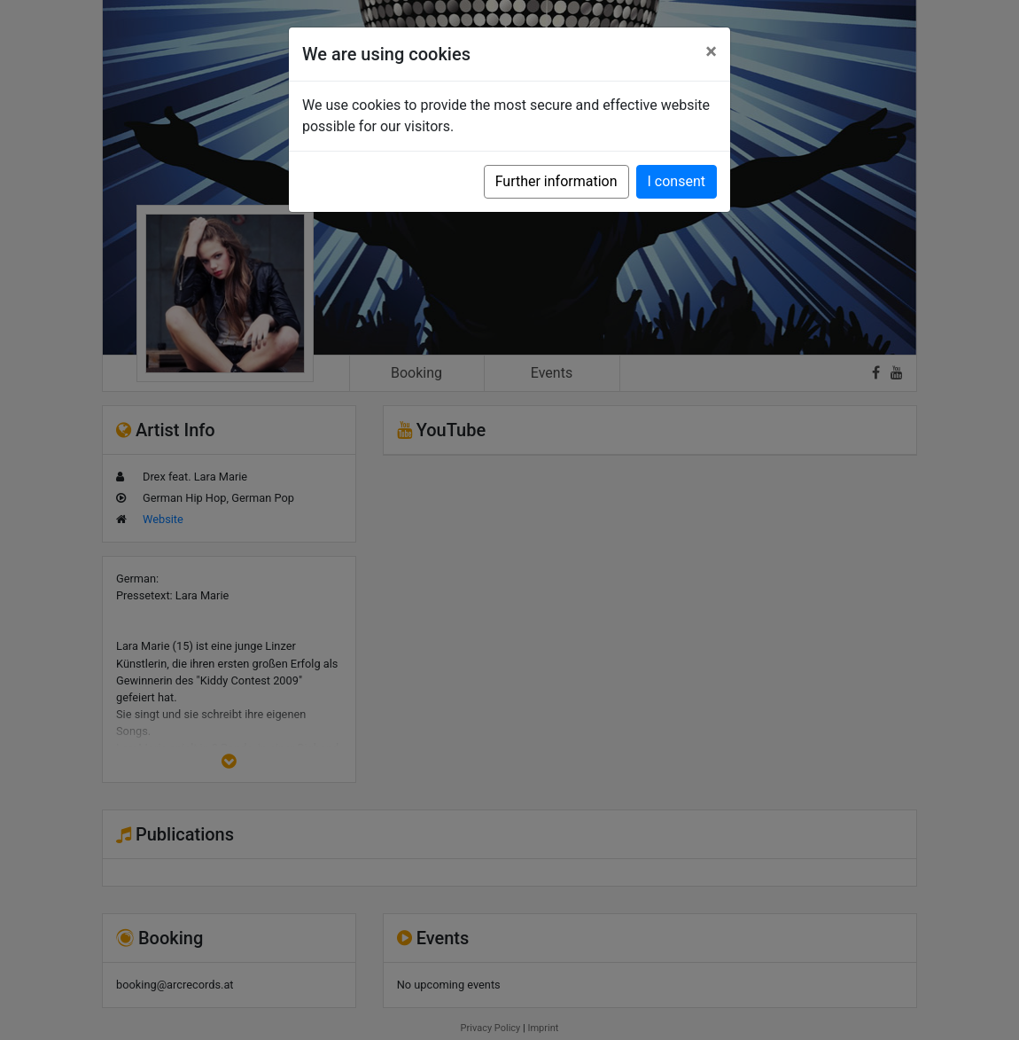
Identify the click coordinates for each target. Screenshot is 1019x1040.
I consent (676, 181)
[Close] (711, 51)
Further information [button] (556, 181)
